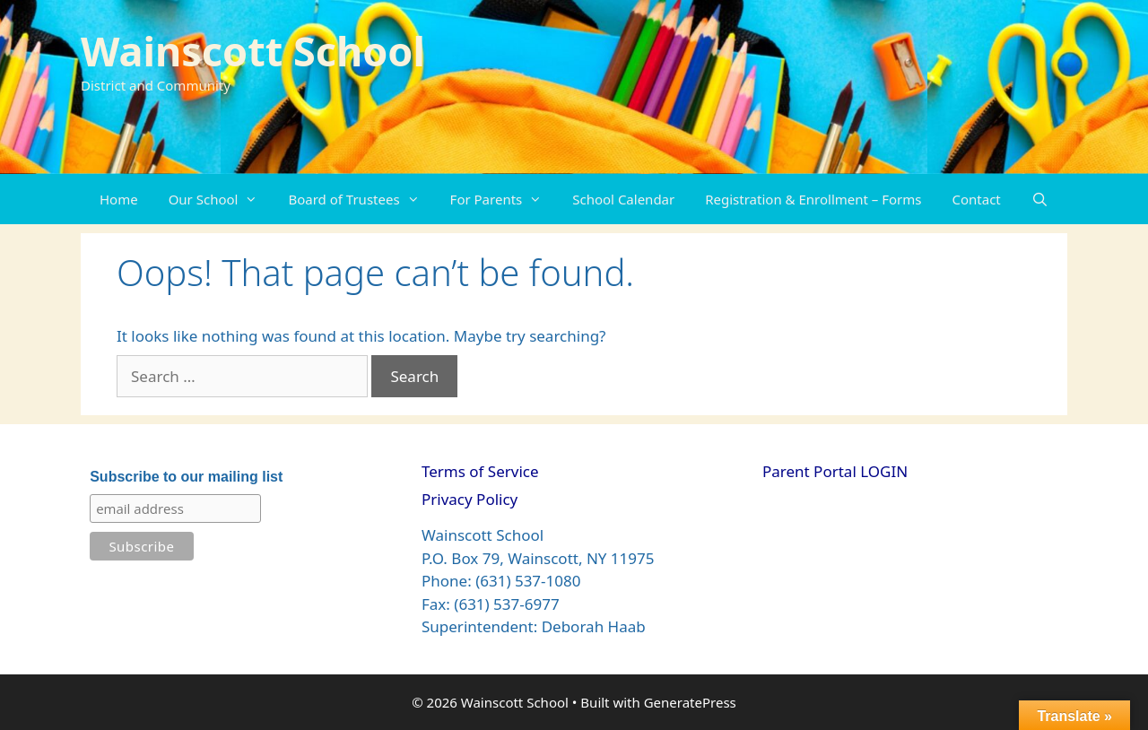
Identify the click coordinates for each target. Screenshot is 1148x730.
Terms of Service (480, 471)
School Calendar (623, 199)
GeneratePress (690, 702)
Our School (221, 199)
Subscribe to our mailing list (186, 476)
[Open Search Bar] (1040, 199)
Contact (976, 199)
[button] (255, 199)
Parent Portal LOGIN (835, 471)
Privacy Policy (469, 499)
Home (119, 199)
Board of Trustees (361, 199)
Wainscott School (253, 50)
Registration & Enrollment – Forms (813, 199)
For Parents (504, 199)
